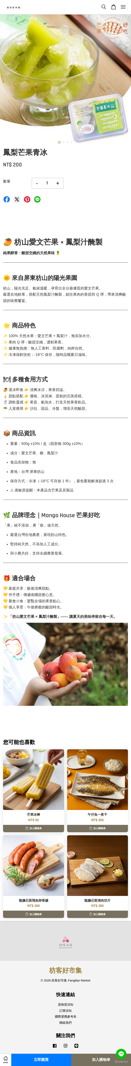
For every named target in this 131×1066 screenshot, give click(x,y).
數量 (6, 181)
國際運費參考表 (65, 1016)
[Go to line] (121, 1054)
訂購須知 (65, 1010)
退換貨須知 (65, 1004)
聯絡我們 (65, 1022)
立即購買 (41, 1059)
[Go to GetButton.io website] (121, 1061)
